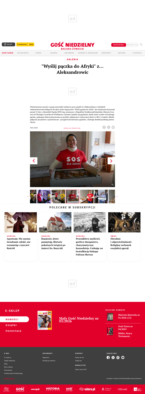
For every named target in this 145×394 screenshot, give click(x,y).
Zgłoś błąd (9, 378)
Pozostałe (11, 331)
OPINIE (38, 53)
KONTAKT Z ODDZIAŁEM (88, 53)
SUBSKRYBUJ (118, 45)
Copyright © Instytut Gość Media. (116, 378)
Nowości (11, 319)
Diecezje (122, 53)
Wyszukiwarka (141, 44)
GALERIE (53, 53)
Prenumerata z (25, 44)
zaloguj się (132, 45)
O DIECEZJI (137, 53)
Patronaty (106, 53)
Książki (11, 325)
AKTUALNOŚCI (23, 53)
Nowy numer (7, 53)
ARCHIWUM (69, 53)
